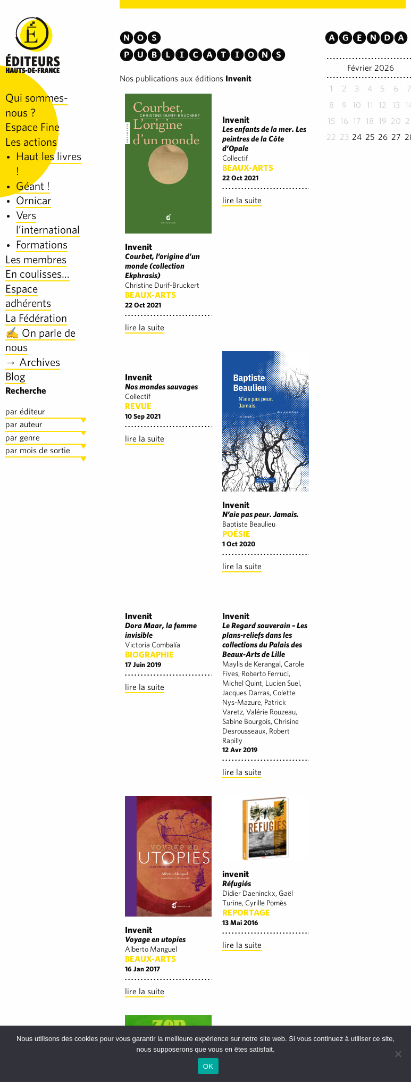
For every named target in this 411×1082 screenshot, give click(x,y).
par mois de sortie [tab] (37, 450)
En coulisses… (37, 273)
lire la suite (144, 327)
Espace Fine (32, 127)
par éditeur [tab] (25, 411)
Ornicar (33, 200)
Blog (15, 376)
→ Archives (32, 362)
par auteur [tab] (24, 424)
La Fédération (36, 317)
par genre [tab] (22, 437)
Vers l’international (48, 223)
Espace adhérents (28, 296)
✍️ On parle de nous (40, 340)
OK (208, 1066)
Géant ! (33, 186)
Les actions (31, 141)
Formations (42, 244)
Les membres (35, 259)
